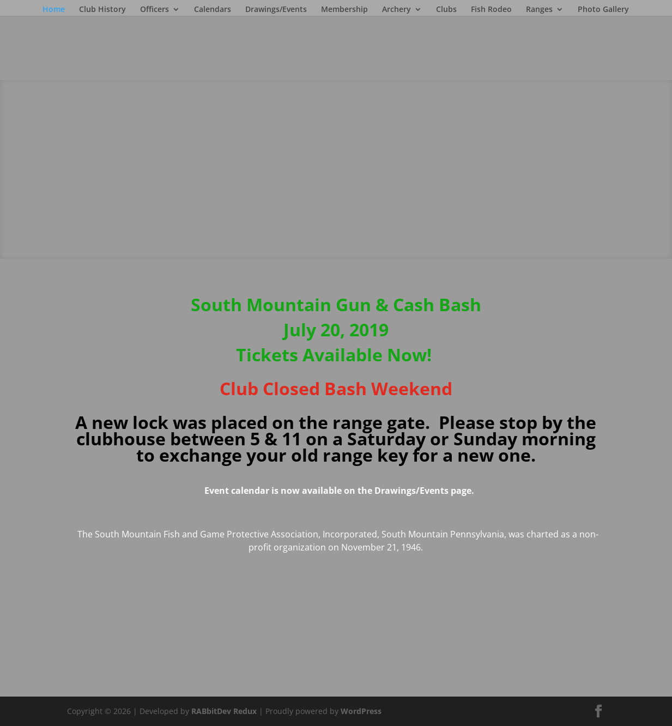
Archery (396, 9)
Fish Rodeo (491, 9)
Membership (344, 9)
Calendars (212, 9)
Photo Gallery (603, 9)
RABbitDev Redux (224, 711)
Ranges (539, 9)
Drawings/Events (276, 9)
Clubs (446, 9)
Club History (102, 9)
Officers (154, 9)
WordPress (361, 711)
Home (54, 9)
